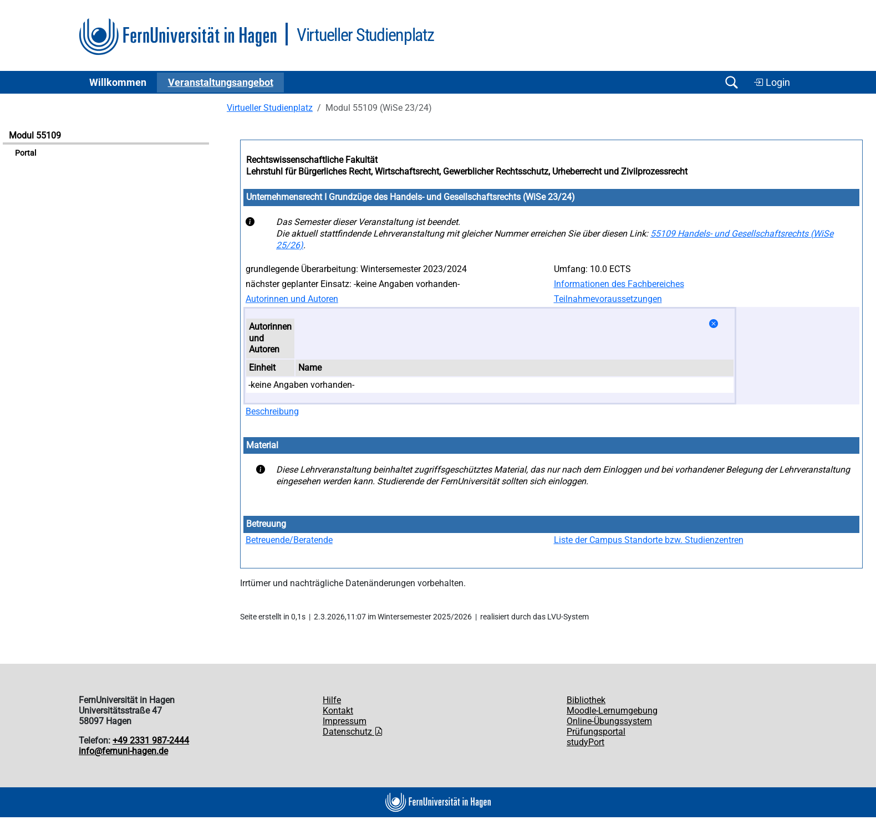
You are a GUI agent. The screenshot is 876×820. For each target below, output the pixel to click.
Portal (25, 153)
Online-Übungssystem (609, 721)
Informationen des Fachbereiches (619, 284)
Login (771, 82)
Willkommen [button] (117, 82)
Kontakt (338, 710)
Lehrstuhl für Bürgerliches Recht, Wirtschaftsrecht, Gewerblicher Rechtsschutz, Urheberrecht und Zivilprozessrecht (466, 171)
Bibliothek (586, 700)
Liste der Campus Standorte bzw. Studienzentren (648, 540)
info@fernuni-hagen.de (123, 751)
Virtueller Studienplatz (270, 107)
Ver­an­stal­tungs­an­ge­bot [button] (220, 82)
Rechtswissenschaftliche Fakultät (312, 160)
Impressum (344, 721)
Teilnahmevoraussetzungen (608, 299)
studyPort (585, 742)
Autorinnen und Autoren (292, 299)
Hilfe (332, 700)
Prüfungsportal (596, 731)
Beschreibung (272, 411)
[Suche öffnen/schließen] (731, 82)
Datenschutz (353, 731)
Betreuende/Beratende (289, 540)
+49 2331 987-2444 (151, 740)
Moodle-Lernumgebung (612, 710)
